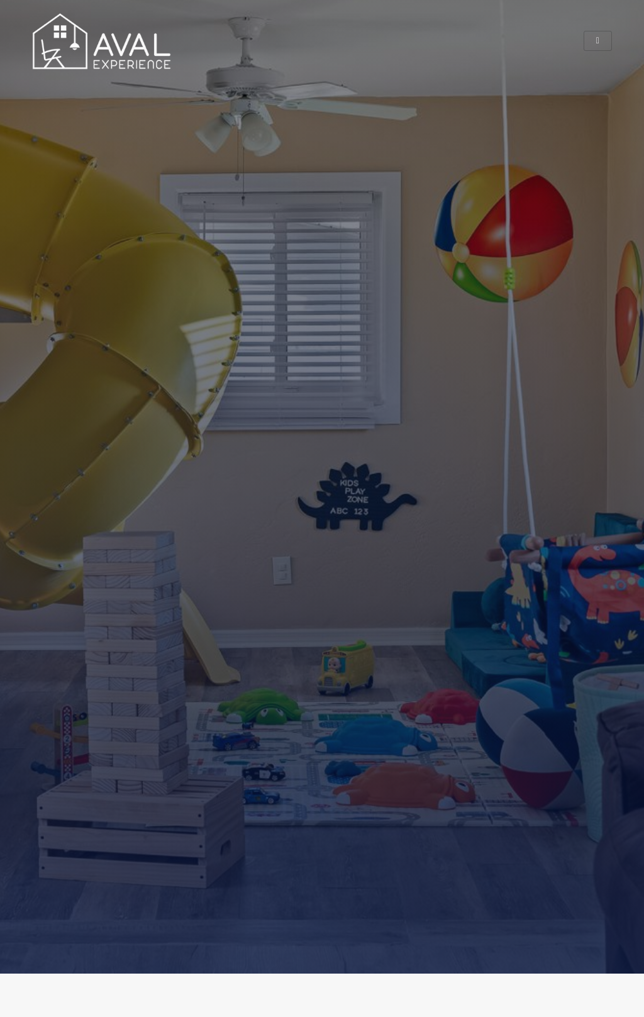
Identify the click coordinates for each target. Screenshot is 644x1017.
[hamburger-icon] (598, 41)
